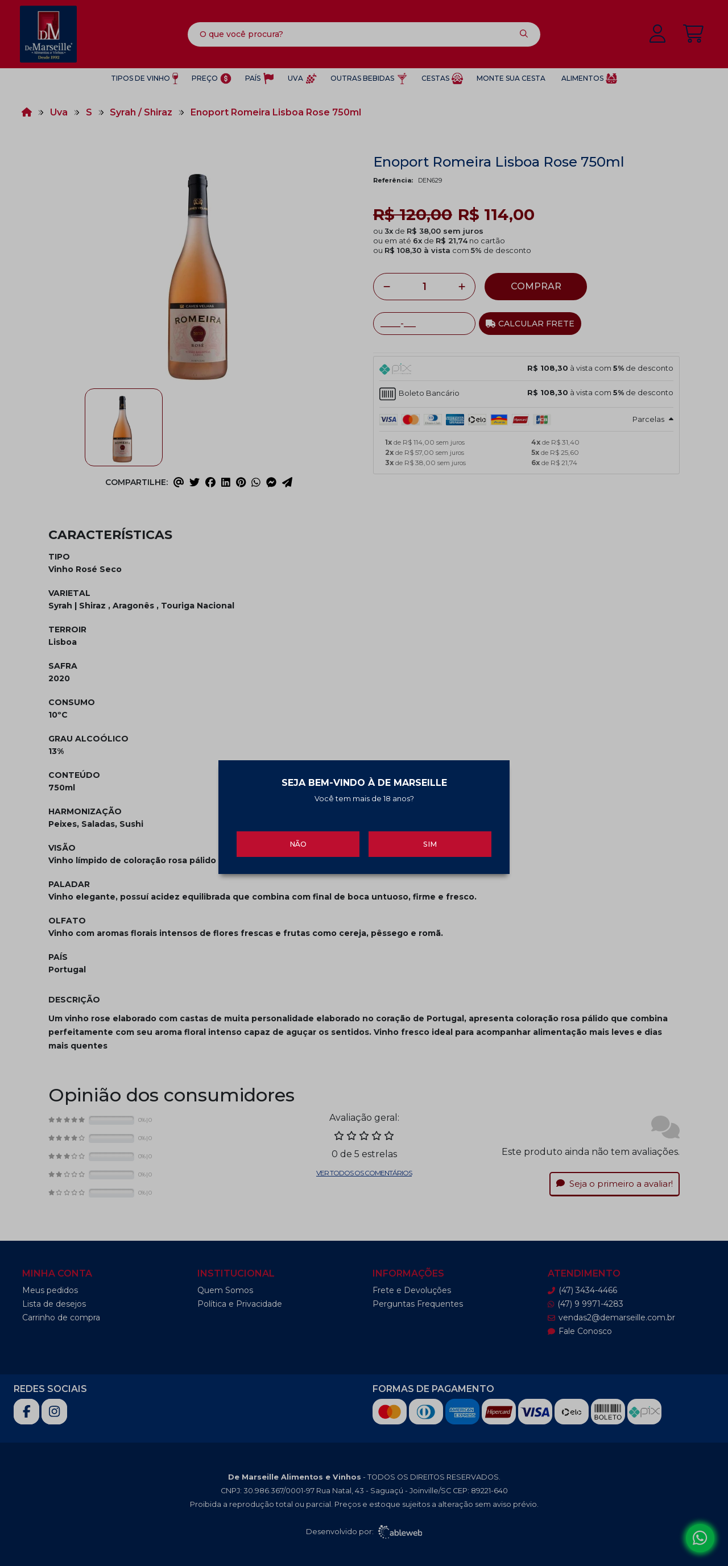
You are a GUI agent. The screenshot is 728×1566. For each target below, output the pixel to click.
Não (298, 834)
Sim (430, 834)
